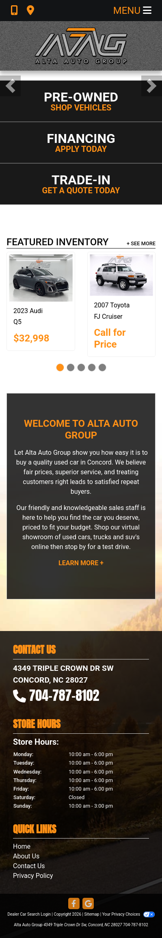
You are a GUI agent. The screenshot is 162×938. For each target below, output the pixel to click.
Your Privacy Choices (128, 914)
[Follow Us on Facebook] (74, 904)
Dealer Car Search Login (29, 914)
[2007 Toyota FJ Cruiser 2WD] (122, 275)
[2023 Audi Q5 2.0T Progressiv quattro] (41, 278)
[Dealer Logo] (81, 46)
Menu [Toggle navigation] (132, 10)
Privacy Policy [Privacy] (33, 876)
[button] (10, 86)
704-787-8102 (64, 695)
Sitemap (91, 914)
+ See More (141, 243)
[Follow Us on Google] (88, 904)
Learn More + (81, 563)
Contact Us (29, 866)
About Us (26, 856)
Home (21, 846)
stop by (75, 547)
